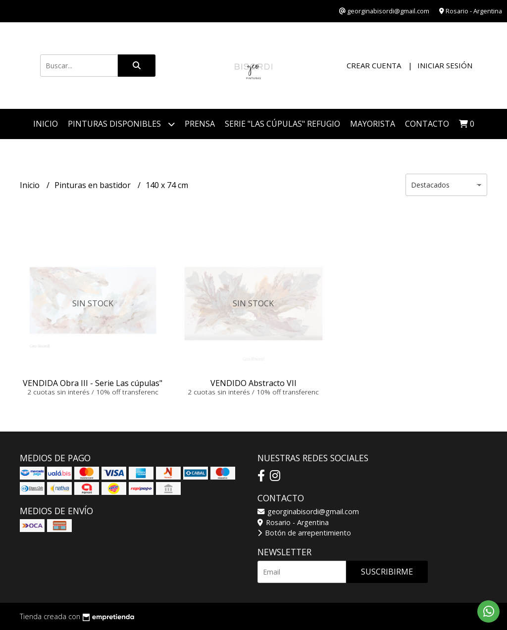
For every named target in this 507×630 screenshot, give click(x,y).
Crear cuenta (374, 65)
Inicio (45, 123)
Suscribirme (387, 571)
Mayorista (372, 123)
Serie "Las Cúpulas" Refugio (282, 123)
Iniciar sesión (444, 65)
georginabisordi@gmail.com (308, 511)
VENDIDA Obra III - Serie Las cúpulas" (92, 383)
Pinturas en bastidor (93, 185)
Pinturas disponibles (121, 124)
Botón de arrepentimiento (304, 532)
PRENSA (200, 123)
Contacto (427, 123)
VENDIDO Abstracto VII (253, 383)
